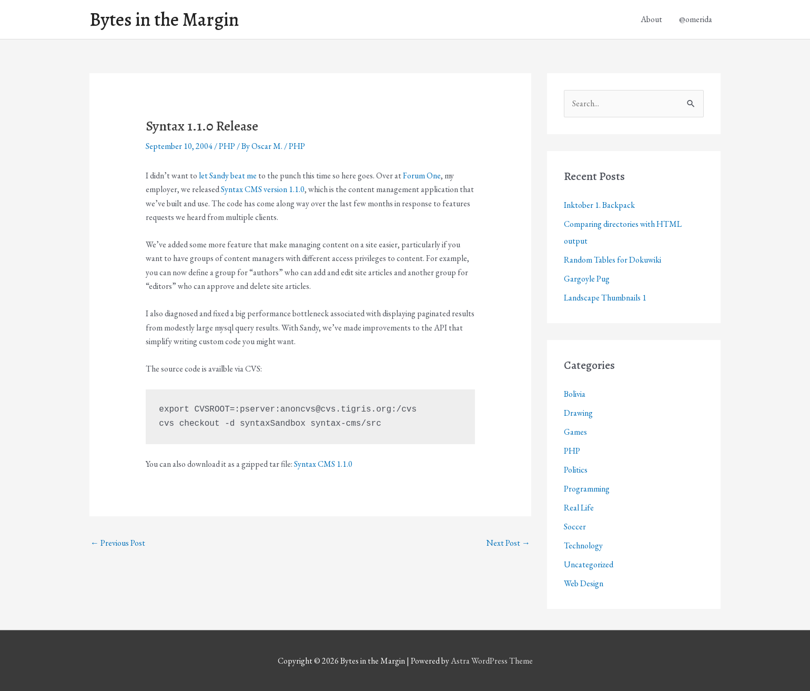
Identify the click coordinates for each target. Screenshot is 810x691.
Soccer (575, 526)
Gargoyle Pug (587, 278)
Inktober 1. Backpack (599, 205)
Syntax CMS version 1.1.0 (263, 189)
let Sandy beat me (228, 175)
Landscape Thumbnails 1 (605, 297)
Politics (576, 469)
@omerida (695, 19)
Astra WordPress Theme (492, 660)
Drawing (578, 412)
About (651, 19)
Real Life (579, 507)
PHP (227, 146)
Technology (583, 545)
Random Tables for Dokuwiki (612, 259)
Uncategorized (588, 564)
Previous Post (117, 542)
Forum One (422, 175)
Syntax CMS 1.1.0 (323, 463)
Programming (587, 488)
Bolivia (574, 393)
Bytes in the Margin (164, 19)
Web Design (583, 583)
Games (575, 431)
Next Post (508, 542)
